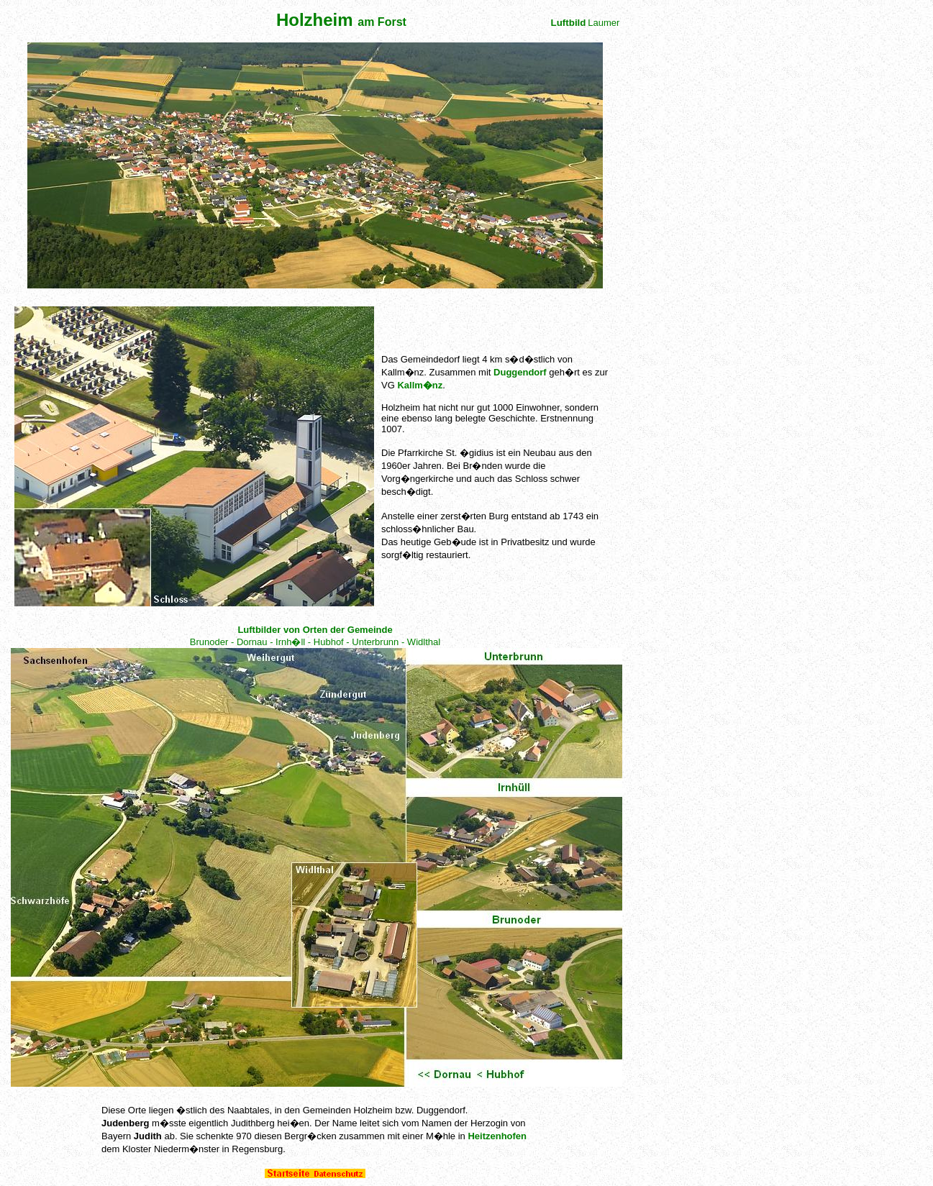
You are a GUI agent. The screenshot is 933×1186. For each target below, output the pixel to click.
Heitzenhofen (497, 1136)
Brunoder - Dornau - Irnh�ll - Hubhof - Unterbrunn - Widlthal (315, 642)
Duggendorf (520, 372)
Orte (137, 1110)
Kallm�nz (419, 385)
